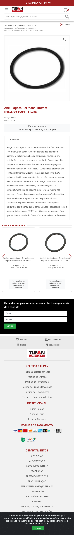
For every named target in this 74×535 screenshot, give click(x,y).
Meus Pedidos (53, 340)
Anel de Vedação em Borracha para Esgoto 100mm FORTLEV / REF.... (55, 259)
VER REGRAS (45, 3)
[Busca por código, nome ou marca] (34, 16)
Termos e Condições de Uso (37, 397)
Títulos (21, 345)
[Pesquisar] (67, 16)
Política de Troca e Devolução (37, 387)
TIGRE (12, 121)
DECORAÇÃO (37, 471)
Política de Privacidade (37, 382)
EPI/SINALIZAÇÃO (37, 481)
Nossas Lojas (37, 414)
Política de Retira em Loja (37, 372)
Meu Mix (21, 340)
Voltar (65, 24)
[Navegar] (3, 256)
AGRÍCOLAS (37, 456)
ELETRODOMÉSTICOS (37, 476)
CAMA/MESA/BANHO (37, 466)
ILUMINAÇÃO (37, 491)
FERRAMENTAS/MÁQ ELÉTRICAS (37, 486)
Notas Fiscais (52, 345)
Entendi (37, 528)
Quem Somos (37, 409)
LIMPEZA (37, 501)
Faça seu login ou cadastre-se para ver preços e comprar (37, 128)
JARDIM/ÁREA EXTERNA (37, 496)
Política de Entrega (37, 377)
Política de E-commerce (37, 392)
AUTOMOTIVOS (37, 461)
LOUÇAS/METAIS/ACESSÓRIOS (37, 506)
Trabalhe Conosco (37, 419)
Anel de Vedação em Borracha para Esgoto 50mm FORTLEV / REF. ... (18, 259)
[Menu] (6, 9)
